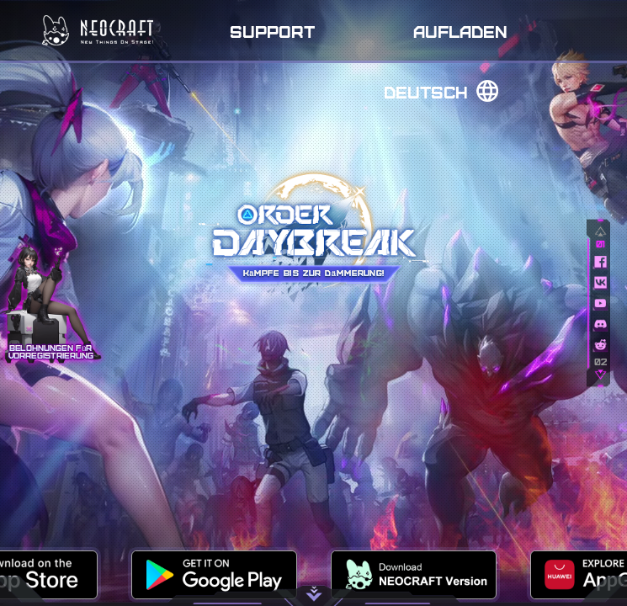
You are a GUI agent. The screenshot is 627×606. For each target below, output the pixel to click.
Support (272, 30)
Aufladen (460, 30)
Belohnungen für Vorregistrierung (50, 351)
